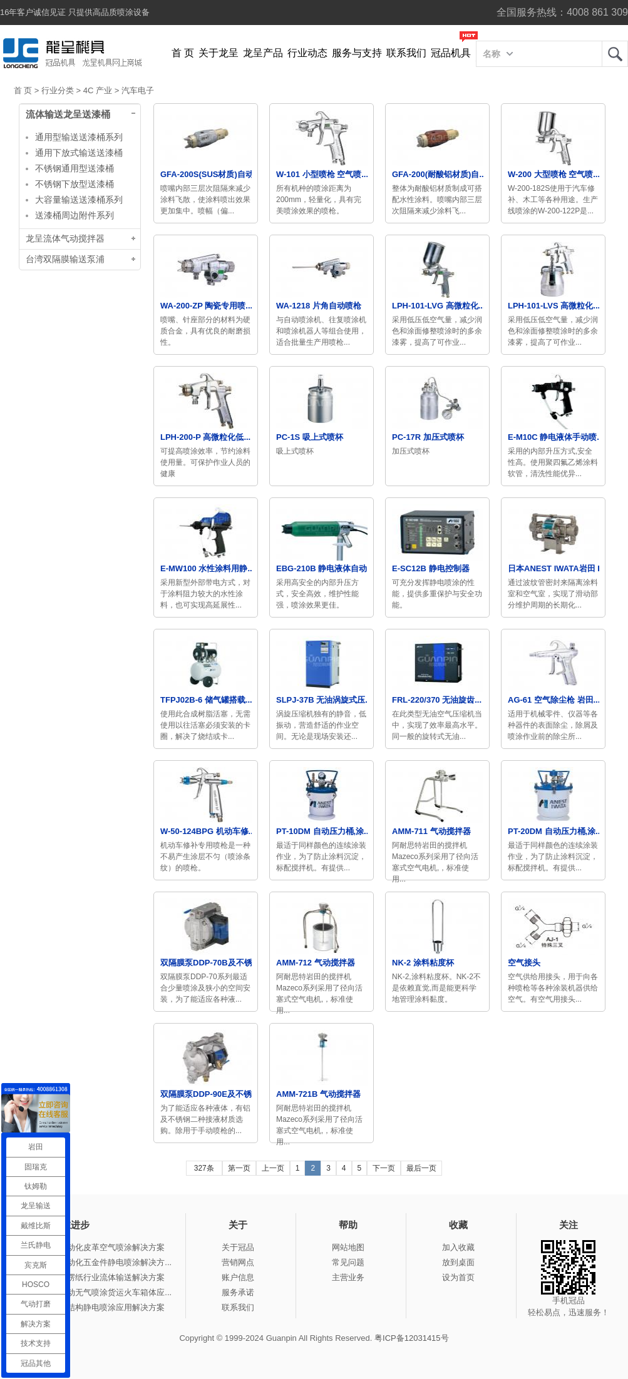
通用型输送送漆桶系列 (79, 137)
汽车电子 (137, 90)
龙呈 (614, 53)
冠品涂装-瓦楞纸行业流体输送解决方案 (94, 1277)
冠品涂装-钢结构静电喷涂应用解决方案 (94, 1307)
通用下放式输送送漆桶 (79, 153)
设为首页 (458, 1277)
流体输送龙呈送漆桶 (68, 114)
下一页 (384, 1168)
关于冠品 (238, 1247)
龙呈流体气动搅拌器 (65, 238)
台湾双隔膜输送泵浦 (65, 259)
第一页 (239, 1168)
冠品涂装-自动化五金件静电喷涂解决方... (98, 1262)
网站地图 (348, 1247)
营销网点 (238, 1262)
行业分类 (57, 90)
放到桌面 (458, 1262)
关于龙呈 (218, 53)
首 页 (183, 53)
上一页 (273, 1168)
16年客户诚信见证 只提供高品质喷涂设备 (75, 12)
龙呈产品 (263, 53)
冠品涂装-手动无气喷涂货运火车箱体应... (98, 1292)
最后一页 (421, 1168)
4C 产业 (97, 90)
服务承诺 (238, 1292)
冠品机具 (451, 53)
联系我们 (406, 53)
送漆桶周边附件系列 (74, 215)
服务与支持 (357, 53)
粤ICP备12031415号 (411, 1338)
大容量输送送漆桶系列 (79, 200)
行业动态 (307, 53)
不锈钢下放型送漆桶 (74, 184)
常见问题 (348, 1262)
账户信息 (238, 1277)
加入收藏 (458, 1247)
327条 (204, 1168)
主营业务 (348, 1277)
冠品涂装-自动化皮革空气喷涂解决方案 (94, 1247)
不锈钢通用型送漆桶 (74, 168)
